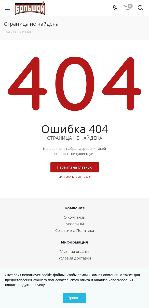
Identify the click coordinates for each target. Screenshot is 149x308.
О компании (74, 217)
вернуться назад (77, 176)
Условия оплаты (74, 251)
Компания (75, 207)
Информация (74, 242)
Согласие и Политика (74, 230)
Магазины (74, 223)
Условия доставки (74, 258)
